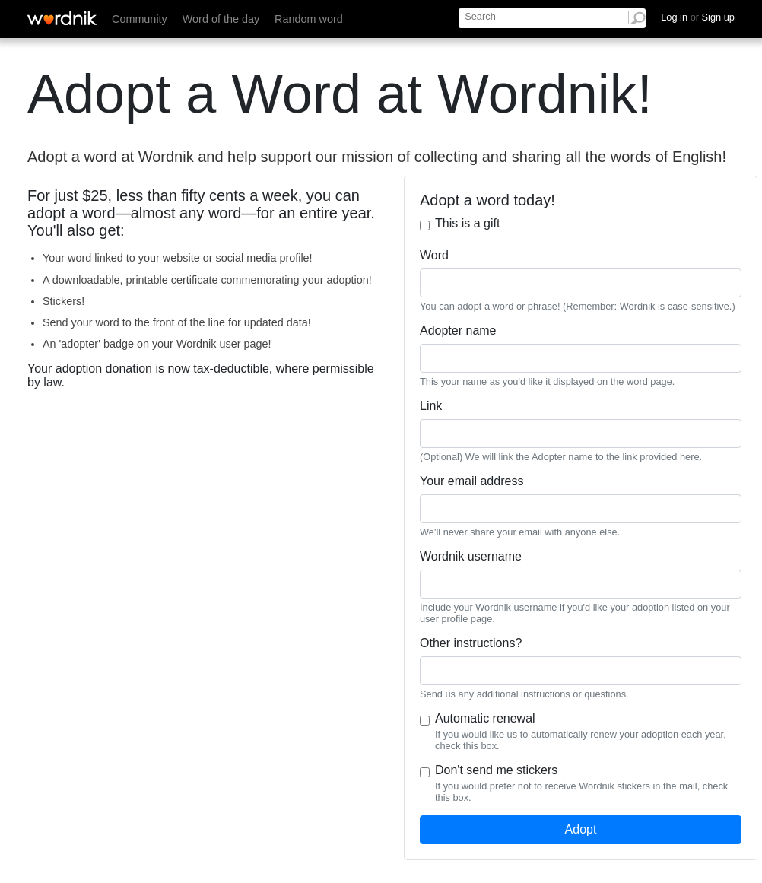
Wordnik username (471, 556)
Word (434, 255)
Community (139, 19)
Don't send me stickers (496, 770)
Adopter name (458, 330)
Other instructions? (471, 643)
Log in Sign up (698, 17)
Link (431, 405)
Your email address (471, 481)
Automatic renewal (485, 718)
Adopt (581, 829)
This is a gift (467, 223)
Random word (309, 19)
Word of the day (221, 19)
